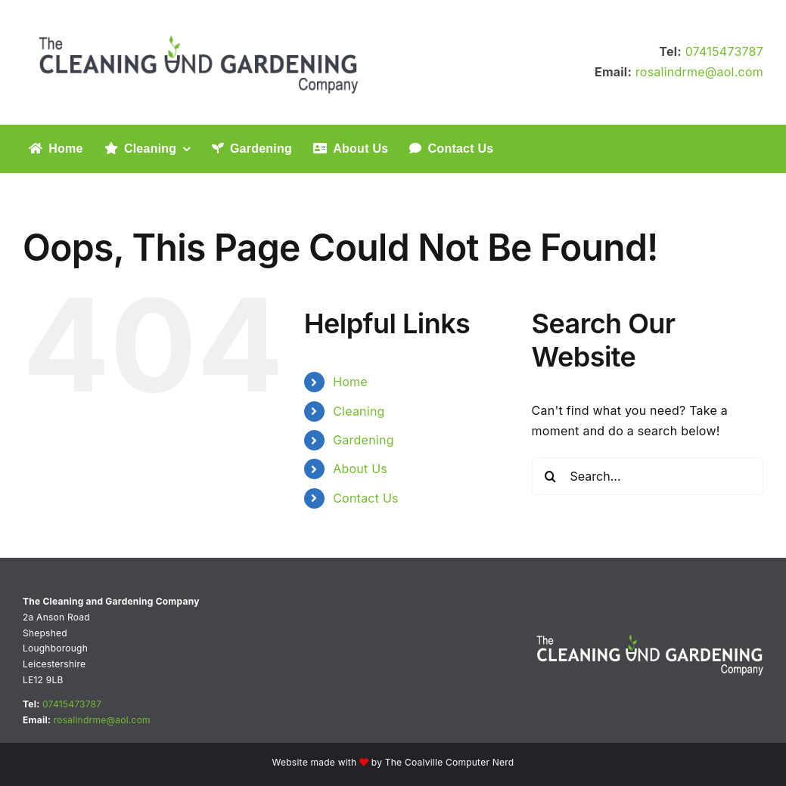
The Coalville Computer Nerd (449, 762)
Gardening (363, 439)
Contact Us (366, 498)
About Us (360, 468)
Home (350, 381)
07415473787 (724, 51)
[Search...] (647, 476)
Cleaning (359, 411)
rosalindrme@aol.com (699, 71)
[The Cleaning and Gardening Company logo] (200, 21)
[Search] (551, 476)
